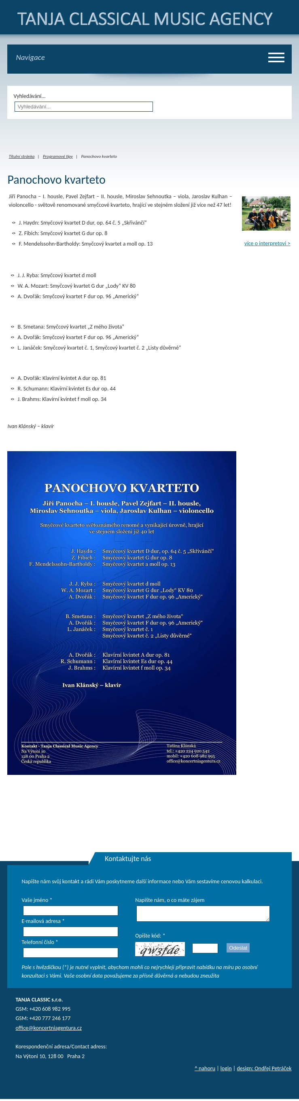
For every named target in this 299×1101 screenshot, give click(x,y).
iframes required (149, 137)
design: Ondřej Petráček (264, 1070)
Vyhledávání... (29, 96)
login (226, 1070)
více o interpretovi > (267, 243)
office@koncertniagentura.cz (48, 1030)
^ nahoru (205, 1070)
